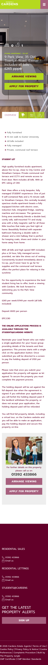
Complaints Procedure (25, 652)
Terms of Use (39, 646)
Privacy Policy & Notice (26, 649)
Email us (7, 560)
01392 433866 (24, 474)
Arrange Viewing (24, 76)
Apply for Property (24, 86)
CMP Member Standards (29, 659)
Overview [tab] (10, 115)
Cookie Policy (6, 649)
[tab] (23, 115)
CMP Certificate (7, 659)
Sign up (24, 620)
